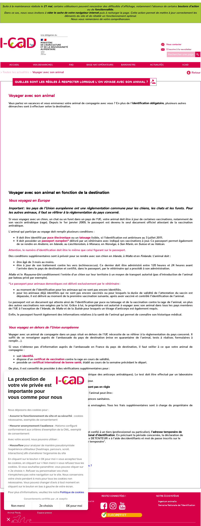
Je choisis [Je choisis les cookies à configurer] (46, 506)
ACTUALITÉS (157, 64)
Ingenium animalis (167, 501)
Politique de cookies (72, 492)
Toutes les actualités (16, 72)
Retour (196, 73)
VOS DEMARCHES (43, 64)
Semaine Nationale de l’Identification (176, 505)
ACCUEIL (14, 64)
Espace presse (44, 512)
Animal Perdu (14, 512)
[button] (8, 519)
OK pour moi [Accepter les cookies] (74, 506)
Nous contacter (171, 44)
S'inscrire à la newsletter (176, 49)
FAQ (71, 64)
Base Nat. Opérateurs (99, 64)
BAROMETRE (128, 64)
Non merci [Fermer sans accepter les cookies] (18, 506)
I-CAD (185, 64)
